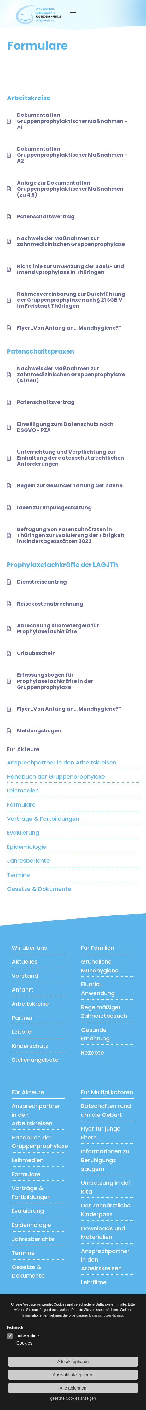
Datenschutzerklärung (106, 1315)
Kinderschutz (30, 1046)
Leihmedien (23, 790)
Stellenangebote (35, 1060)
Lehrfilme (94, 1282)
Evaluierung (23, 832)
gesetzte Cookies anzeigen (73, 1398)
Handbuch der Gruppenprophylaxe (56, 777)
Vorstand (25, 976)
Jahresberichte (28, 860)
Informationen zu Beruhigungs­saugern (105, 1159)
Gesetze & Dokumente (39, 889)
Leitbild (22, 1032)
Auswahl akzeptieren (73, 1374)
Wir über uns (29, 948)
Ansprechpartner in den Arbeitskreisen (61, 762)
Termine (18, 875)
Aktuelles (25, 961)
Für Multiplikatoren (107, 1092)
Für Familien (97, 948)
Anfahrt (22, 989)
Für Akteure (23, 749)
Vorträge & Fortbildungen (43, 819)
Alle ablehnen (73, 1387)
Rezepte (92, 1052)
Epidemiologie (26, 847)
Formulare (21, 805)
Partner (22, 1018)
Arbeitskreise (30, 1004)
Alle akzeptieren (73, 1361)
